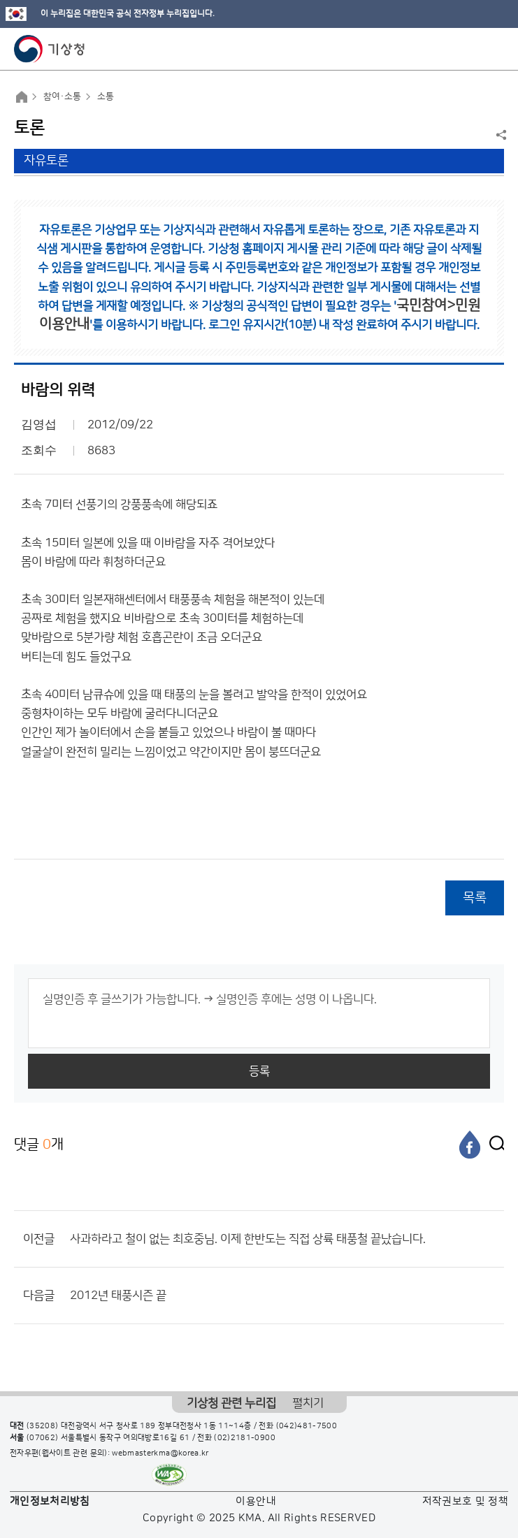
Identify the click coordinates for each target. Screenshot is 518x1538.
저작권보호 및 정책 (465, 1501)
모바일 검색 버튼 (473, 49)
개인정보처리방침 (50, 1501)
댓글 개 (39, 1144)
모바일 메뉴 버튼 (495, 49)
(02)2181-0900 (244, 1438)
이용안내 (255, 1501)
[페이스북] (469, 1145)
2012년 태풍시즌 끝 (118, 1295)
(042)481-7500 (307, 1426)
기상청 (49, 49)
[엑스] (493, 1145)
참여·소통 (62, 96)
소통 (105, 96)
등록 (259, 1071)
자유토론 (46, 161)
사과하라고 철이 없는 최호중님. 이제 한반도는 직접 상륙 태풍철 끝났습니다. (248, 1239)
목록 (475, 897)
